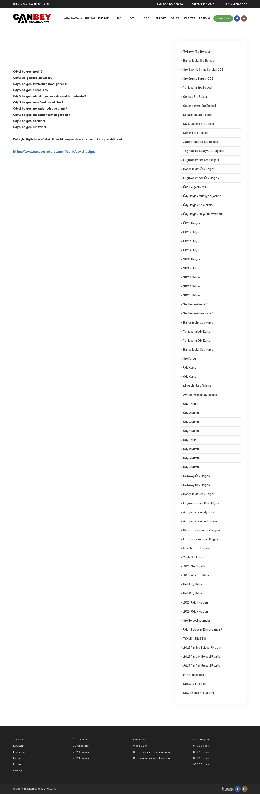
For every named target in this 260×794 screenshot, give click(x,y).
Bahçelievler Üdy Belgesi (199, 169)
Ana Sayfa (71, 18)
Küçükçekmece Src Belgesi (201, 160)
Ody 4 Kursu (191, 467)
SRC (146, 18)
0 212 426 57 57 (233, 4)
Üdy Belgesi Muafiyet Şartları (202, 196)
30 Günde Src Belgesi (197, 575)
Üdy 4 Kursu (191, 431)
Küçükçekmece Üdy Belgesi (201, 178)
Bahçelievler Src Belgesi (199, 60)
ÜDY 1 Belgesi (192, 223)
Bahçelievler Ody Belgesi (199, 494)
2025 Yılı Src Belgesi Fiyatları (202, 647)
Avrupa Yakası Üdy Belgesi (200, 395)
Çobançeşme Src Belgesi (199, 106)
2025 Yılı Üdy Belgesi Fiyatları (202, 657)
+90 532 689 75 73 (167, 4)
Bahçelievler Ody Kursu (198, 349)
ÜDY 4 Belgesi (192, 250)
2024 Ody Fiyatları (195, 611)
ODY (132, 18)
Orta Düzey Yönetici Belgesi (201, 530)
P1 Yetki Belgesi (193, 675)
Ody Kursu (189, 377)
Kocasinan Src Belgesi (197, 115)
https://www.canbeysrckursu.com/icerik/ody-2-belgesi (54, 152)
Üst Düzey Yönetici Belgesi (201, 539)
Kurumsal (88, 18)
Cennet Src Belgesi (195, 97)
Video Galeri (140, 745)
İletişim (204, 18)
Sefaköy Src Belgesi (196, 51)
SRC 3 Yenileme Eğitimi (198, 693)
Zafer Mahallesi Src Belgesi (201, 142)
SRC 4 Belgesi (192, 286)
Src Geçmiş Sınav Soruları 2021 (203, 69)
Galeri (175, 18)
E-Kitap (103, 18)
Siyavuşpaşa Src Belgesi (199, 124)
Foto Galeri (139, 739)
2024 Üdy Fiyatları (195, 602)
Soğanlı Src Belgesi (195, 133)
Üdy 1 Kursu (190, 404)
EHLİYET (161, 18)
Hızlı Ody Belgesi (193, 593)
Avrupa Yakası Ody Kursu (199, 512)
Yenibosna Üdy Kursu (197, 331)
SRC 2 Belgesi (192, 268)
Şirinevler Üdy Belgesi (197, 386)
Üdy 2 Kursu (191, 413)
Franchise (19, 751)
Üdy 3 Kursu (191, 422)
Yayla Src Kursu (193, 557)
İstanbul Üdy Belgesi (196, 548)
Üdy (118, 18)
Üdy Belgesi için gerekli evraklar (152, 758)
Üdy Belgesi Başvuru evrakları (202, 214)
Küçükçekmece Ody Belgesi (201, 503)
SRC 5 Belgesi (192, 295)
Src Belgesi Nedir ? (195, 304)
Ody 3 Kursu (191, 458)
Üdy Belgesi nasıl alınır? (198, 205)
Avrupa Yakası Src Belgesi (200, 521)
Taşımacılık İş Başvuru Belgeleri (203, 151)
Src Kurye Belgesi (194, 684)
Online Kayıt (223, 18)
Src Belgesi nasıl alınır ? (198, 313)
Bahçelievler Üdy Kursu (198, 322)
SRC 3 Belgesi (192, 277)
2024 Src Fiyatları (195, 566)
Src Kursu (189, 358)
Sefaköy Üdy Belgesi (196, 476)
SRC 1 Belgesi (192, 259)
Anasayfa (19, 54)
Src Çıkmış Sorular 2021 (198, 78)
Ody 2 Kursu (36, 54)
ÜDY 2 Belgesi (192, 232)
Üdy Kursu (189, 367)
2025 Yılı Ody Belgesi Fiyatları (202, 666)
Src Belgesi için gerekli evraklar (151, 751)
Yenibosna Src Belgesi (197, 87)
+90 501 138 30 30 (201, 4)
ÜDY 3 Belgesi (192, 241)
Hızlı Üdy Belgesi (193, 584)
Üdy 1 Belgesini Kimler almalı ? (202, 629)
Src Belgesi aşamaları (197, 620)
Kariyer (189, 18)
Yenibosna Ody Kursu (197, 340)
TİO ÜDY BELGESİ (194, 638)
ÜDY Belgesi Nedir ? (195, 187)
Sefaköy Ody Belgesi (196, 485)
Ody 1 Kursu (190, 440)
